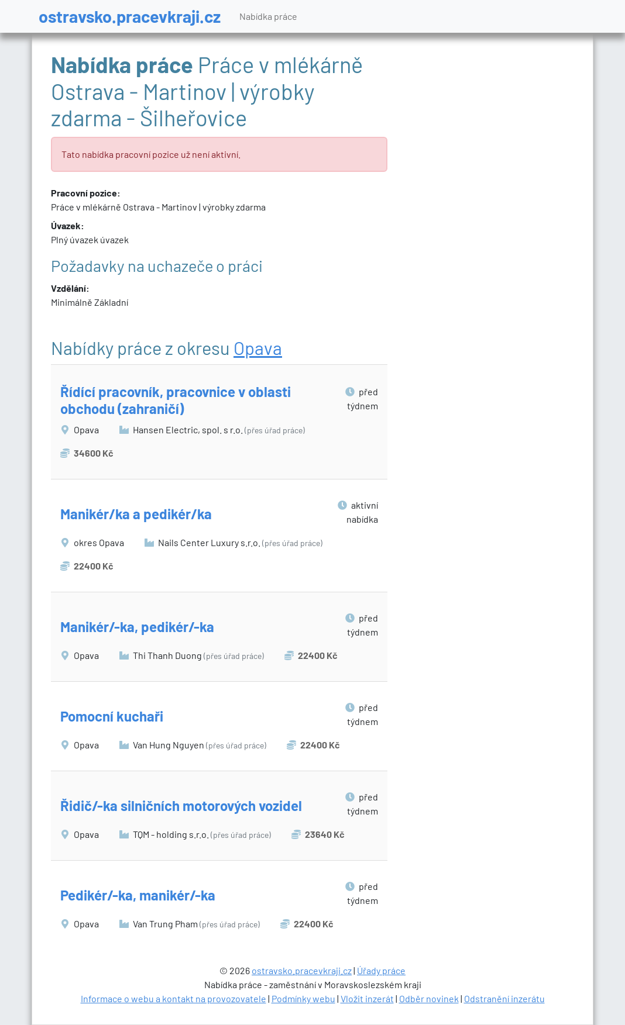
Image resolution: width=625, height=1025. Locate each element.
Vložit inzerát (367, 998)
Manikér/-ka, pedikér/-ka (137, 626)
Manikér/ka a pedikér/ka (136, 513)
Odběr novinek (429, 998)
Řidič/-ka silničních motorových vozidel (181, 805)
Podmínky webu (303, 998)
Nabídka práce (268, 16)
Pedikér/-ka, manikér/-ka (137, 894)
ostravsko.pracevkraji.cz (130, 16)
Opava (257, 347)
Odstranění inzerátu (504, 998)
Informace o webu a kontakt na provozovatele (173, 998)
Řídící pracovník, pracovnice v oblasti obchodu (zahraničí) (175, 400)
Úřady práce (381, 970)
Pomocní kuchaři (111, 716)
